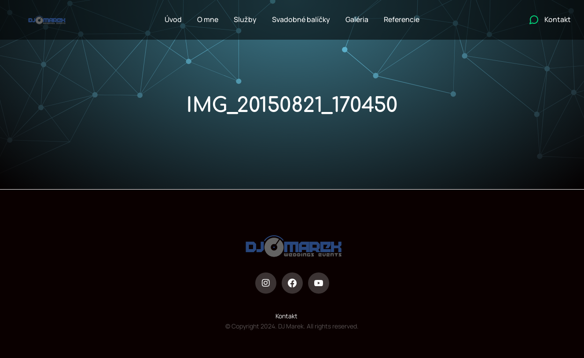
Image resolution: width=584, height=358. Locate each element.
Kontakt (286, 316)
